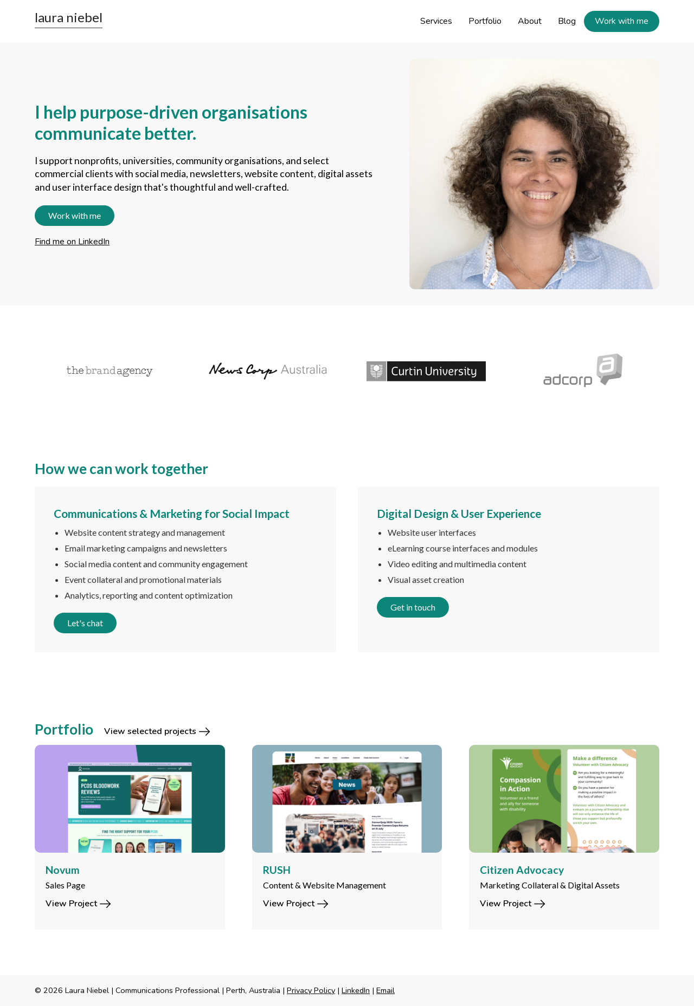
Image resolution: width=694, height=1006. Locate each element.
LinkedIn (356, 990)
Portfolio (485, 21)
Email (385, 990)
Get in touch (412, 607)
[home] (68, 19)
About (530, 21)
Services (436, 21)
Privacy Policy (311, 990)
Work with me (621, 21)
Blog (567, 21)
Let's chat (85, 623)
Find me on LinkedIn (72, 242)
